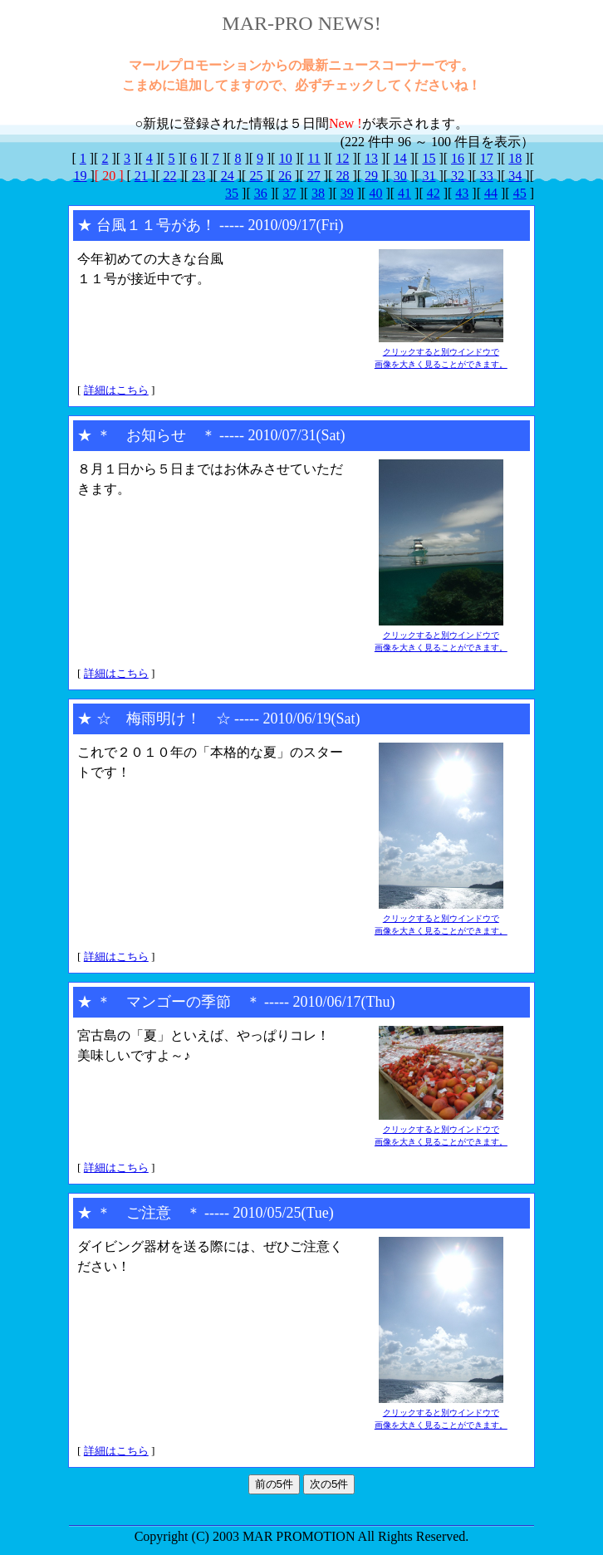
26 (285, 176)
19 (80, 176)
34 (515, 176)
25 (255, 176)
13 (371, 158)
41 (404, 193)
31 (428, 176)
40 (375, 193)
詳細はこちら (116, 390)
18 (515, 158)
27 (314, 176)
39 (347, 193)
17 (486, 158)
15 (428, 158)
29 (371, 176)
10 (285, 158)
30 (400, 176)
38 (318, 193)
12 (342, 158)
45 (520, 193)
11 (313, 158)
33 (486, 176)
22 (169, 176)
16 (457, 158)
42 (433, 193)
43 (461, 193)
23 (198, 176)
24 (227, 176)
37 (289, 193)
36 (260, 193)
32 (457, 176)
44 (491, 193)
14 (400, 158)
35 (231, 193)
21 (141, 176)
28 (342, 176)
